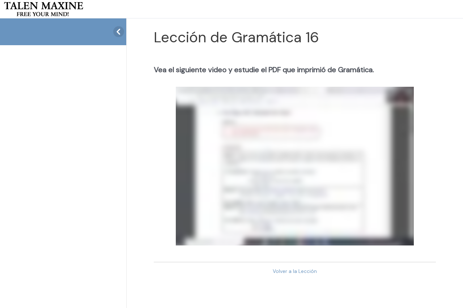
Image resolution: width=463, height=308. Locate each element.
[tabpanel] (295, 155)
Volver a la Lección (295, 271)
